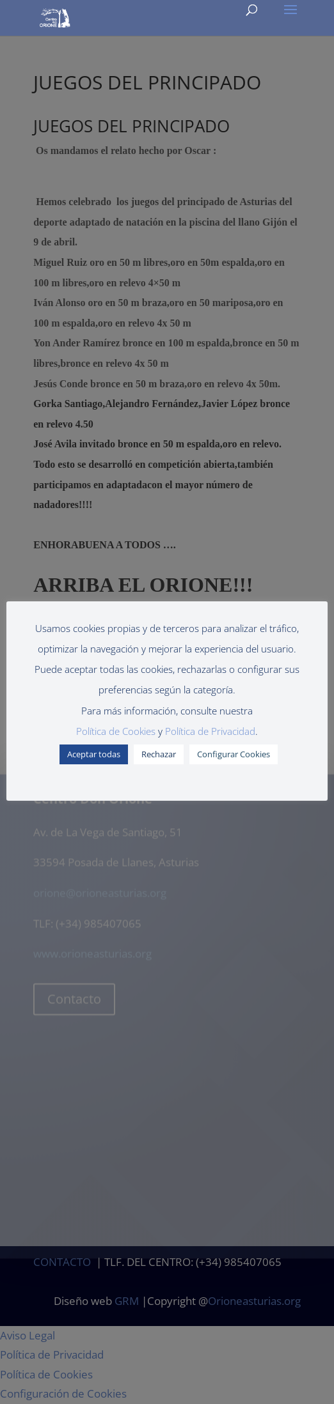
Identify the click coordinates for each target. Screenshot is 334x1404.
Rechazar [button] (158, 754)
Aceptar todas (93, 754)
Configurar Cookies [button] (233, 754)
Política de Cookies (115, 731)
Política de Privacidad (210, 731)
